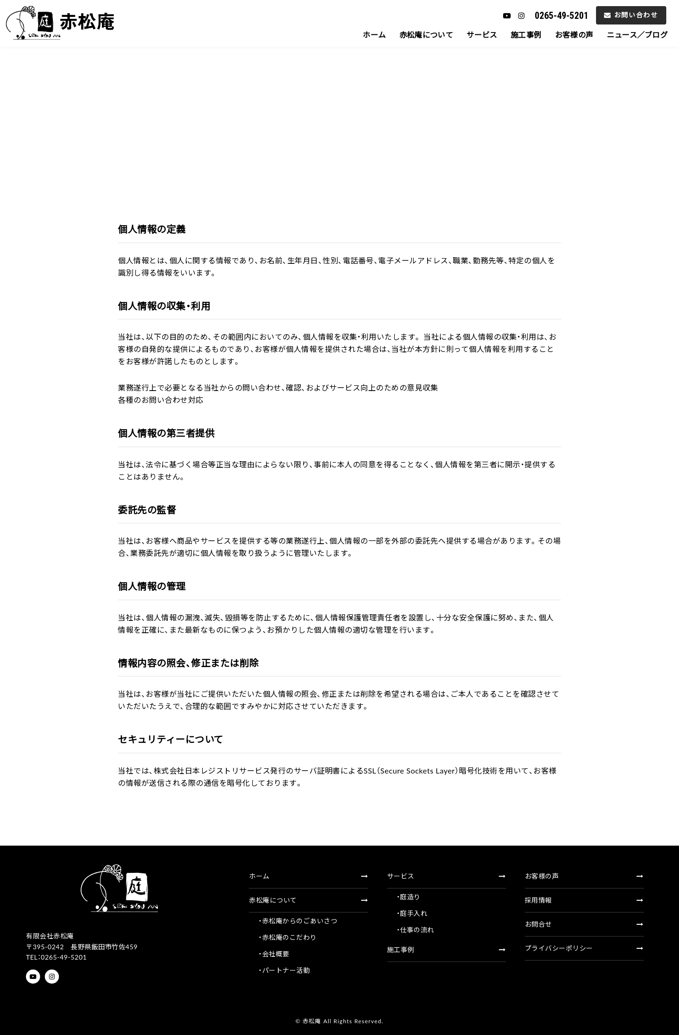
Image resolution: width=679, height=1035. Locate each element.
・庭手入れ (412, 913)
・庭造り (409, 897)
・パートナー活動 (284, 970)
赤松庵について (411, 34)
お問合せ (584, 924)
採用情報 (584, 900)
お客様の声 (567, 34)
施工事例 (516, 34)
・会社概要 (274, 954)
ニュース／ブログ (635, 34)
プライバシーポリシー (584, 948)
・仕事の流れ (415, 930)
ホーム (356, 34)
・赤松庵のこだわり (287, 937)
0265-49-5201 (561, 15)
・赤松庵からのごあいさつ (297, 921)
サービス (470, 34)
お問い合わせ (631, 15)
